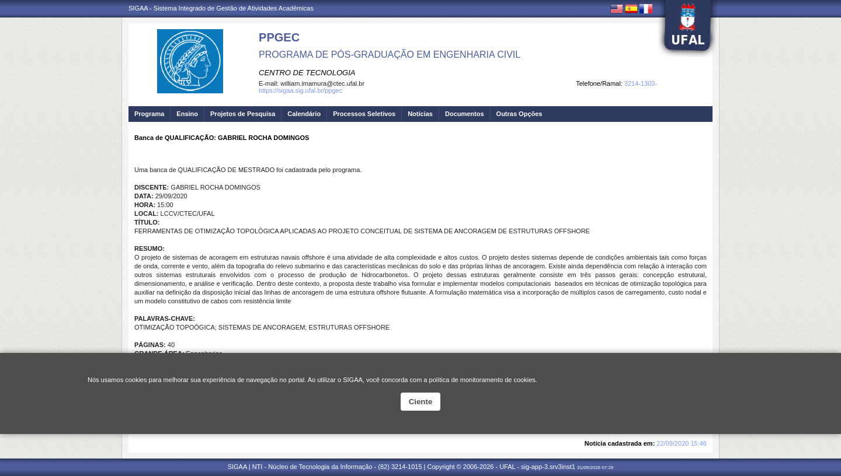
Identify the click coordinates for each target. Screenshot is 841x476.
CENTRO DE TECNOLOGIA (307, 72)
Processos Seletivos (364, 113)
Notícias (420, 113)
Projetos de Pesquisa (242, 113)
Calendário (304, 113)
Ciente (421, 401)
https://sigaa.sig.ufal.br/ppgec (300, 90)
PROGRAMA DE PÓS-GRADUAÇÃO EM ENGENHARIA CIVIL (389, 55)
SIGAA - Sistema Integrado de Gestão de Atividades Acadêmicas (221, 8)
